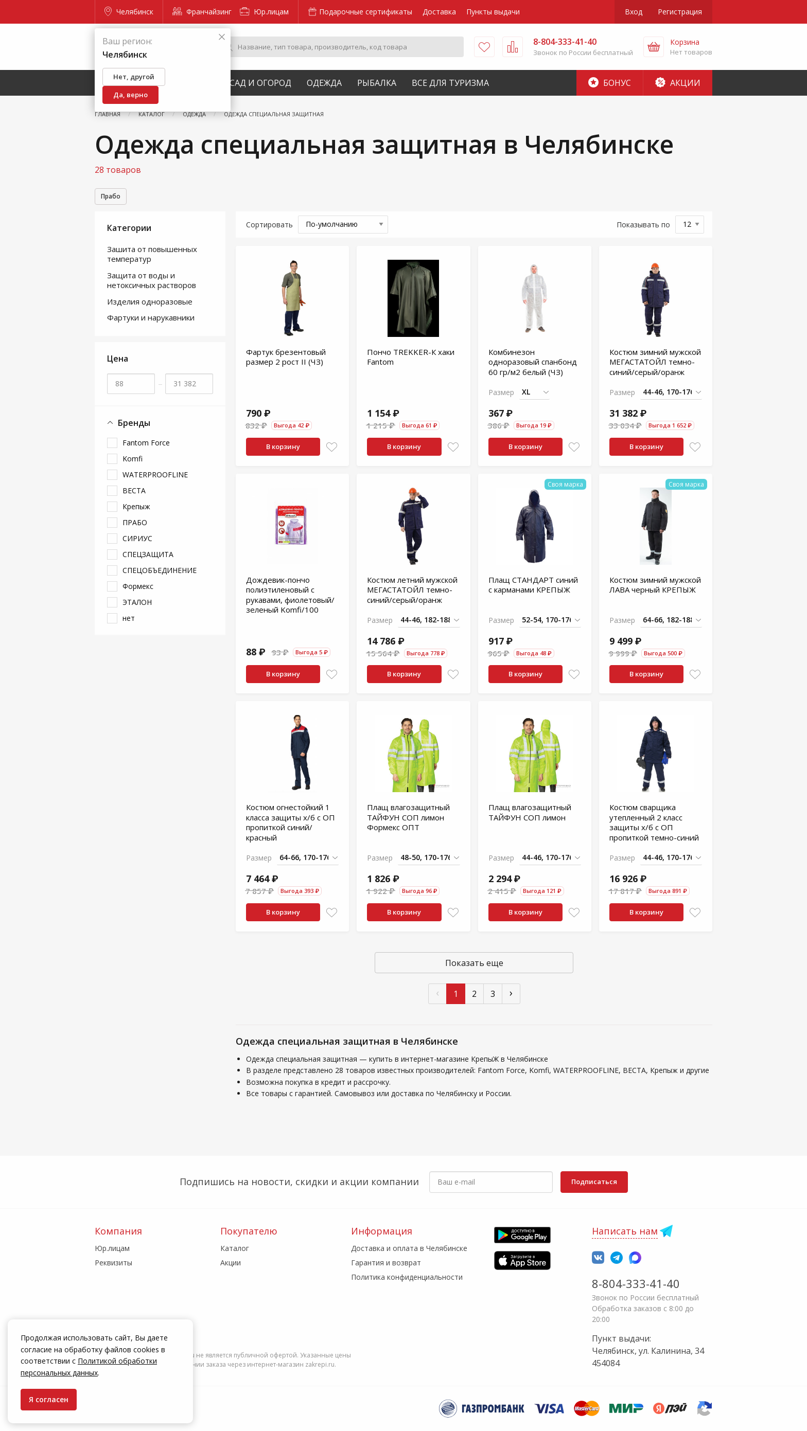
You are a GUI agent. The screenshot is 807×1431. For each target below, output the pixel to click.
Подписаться (594, 1181)
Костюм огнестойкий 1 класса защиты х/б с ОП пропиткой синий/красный (290, 829)
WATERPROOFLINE (155, 481)
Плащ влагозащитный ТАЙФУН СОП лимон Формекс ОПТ (408, 824)
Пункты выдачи (493, 11)
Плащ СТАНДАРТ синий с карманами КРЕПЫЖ (533, 591)
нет (128, 625)
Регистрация (680, 11)
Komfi (132, 465)
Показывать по (643, 231)
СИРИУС (137, 545)
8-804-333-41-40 (636, 1283)
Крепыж (136, 513)
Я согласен (48, 1399)
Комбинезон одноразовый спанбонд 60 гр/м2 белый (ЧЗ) (532, 368)
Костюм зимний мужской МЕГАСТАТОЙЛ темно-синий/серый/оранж (655, 368)
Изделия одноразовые (149, 308)
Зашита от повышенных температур (152, 261)
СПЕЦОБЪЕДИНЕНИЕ (159, 577)
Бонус (609, 82)
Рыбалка (376, 82)
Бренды (128, 429)
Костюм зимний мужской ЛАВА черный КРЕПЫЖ (655, 591)
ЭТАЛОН (137, 609)
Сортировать (269, 231)
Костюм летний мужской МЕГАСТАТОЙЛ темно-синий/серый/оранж (412, 596)
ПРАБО (134, 529)
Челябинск (128, 11)
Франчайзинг (202, 11)
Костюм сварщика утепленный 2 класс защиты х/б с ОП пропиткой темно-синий (654, 829)
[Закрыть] (222, 37)
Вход (633, 11)
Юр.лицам (264, 11)
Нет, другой (133, 76)
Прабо (113, 197)
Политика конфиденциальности (407, 1277)
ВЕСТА (134, 497)
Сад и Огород (260, 82)
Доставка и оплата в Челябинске (409, 1248)
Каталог (234, 1248)
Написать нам (625, 1231)
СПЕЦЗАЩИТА (147, 561)
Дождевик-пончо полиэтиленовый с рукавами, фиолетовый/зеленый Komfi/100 (290, 601)
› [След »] (511, 999)
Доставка (439, 11)
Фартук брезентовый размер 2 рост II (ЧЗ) (286, 363)
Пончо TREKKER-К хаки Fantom (410, 363)
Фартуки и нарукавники (151, 324)
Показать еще (474, 969)
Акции (677, 82)
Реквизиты (113, 1262)
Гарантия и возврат (386, 1262)
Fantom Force (146, 449)
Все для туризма (450, 82)
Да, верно (130, 94)
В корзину (283, 453)
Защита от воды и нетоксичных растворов (151, 287)
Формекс (137, 593)
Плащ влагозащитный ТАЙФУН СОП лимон (529, 819)
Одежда (324, 82)
